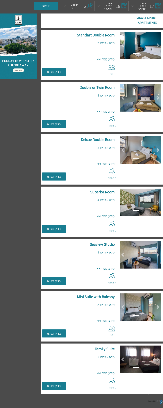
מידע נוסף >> (105, 59)
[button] (123, 45)
